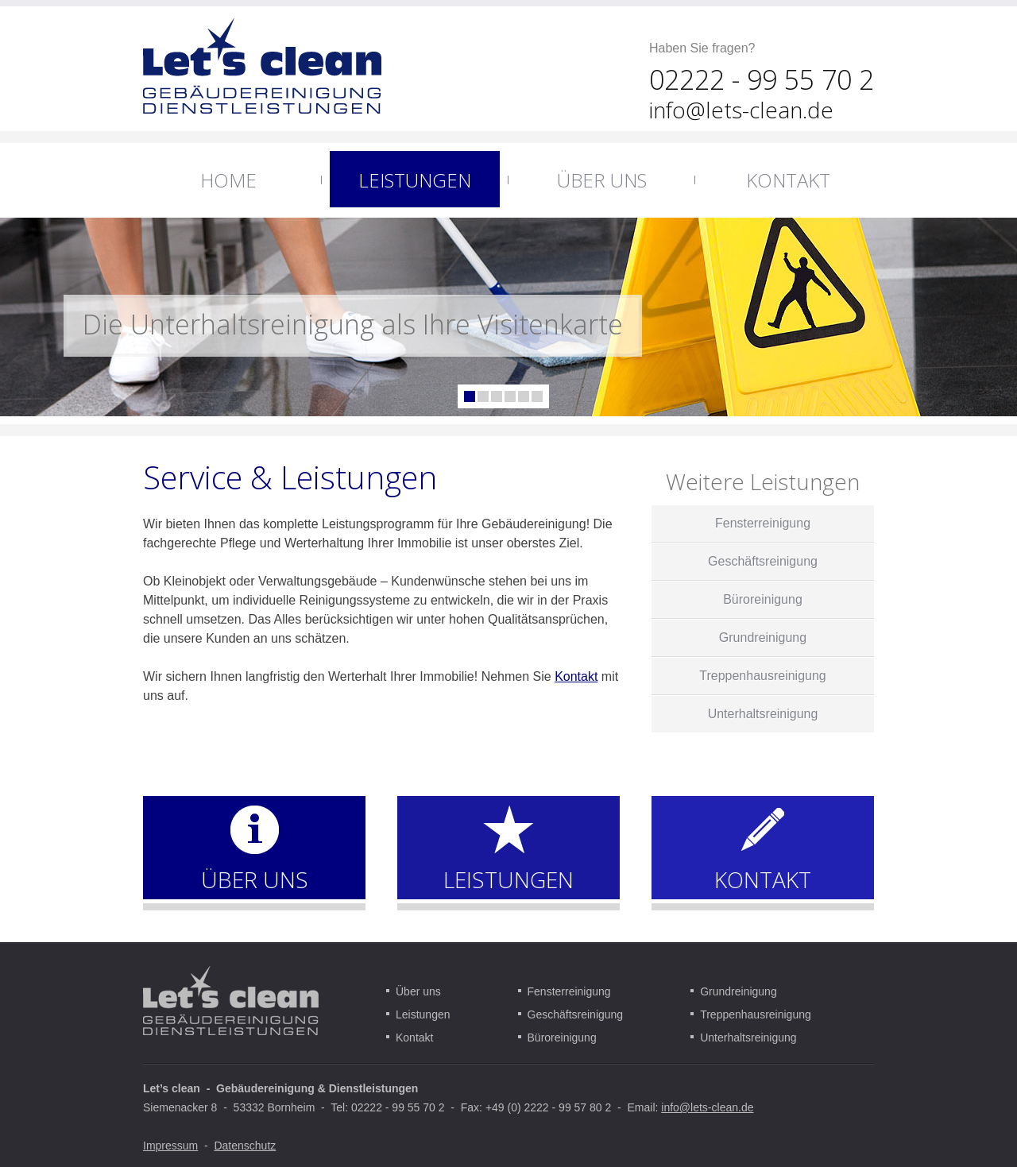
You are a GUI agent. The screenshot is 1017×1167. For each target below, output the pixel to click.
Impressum (170, 1145)
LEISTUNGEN (508, 879)
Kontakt (576, 676)
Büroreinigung (562, 1037)
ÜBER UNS (254, 879)
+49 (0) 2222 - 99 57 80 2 (548, 1107)
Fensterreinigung (569, 991)
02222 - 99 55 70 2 (398, 1107)
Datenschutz (245, 1145)
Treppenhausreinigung (755, 1014)
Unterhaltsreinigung (748, 1037)
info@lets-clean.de (741, 110)
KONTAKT (762, 879)
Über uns (418, 991)
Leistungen (423, 1014)
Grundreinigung (738, 991)
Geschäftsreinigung (576, 1014)
